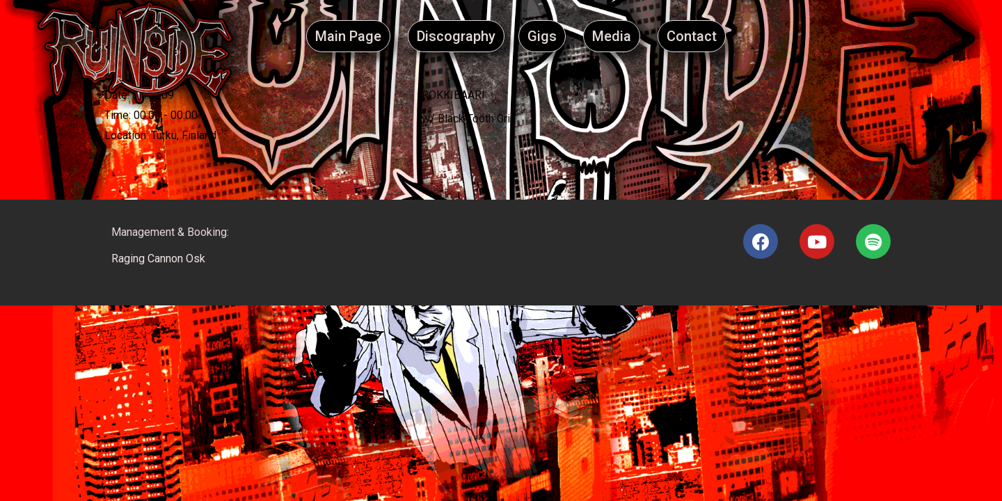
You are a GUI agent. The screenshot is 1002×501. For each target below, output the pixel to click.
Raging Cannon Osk (158, 258)
